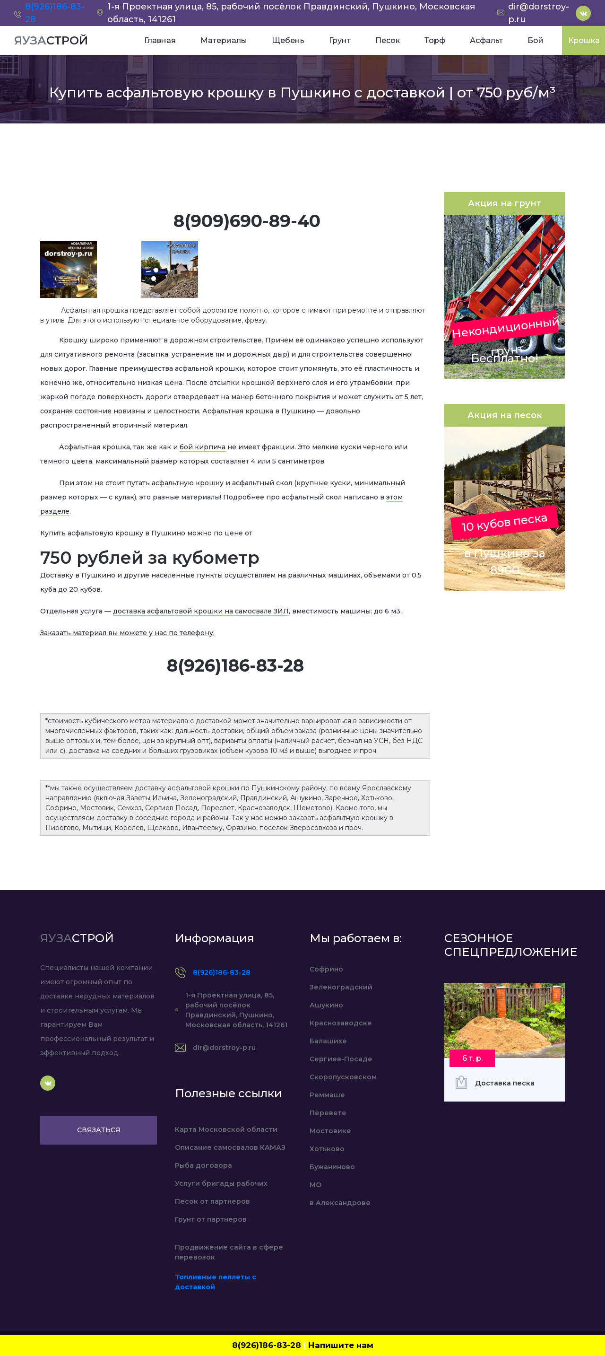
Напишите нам (340, 1345)
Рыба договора (203, 1165)
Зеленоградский (341, 987)
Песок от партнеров (212, 1201)
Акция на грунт (504, 203)
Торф (434, 40)
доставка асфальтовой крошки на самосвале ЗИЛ (201, 611)
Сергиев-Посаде (341, 1059)
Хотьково (327, 1149)
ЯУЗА (51, 40)
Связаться (99, 1130)
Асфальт (486, 40)
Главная (160, 40)
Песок (387, 40)
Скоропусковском (343, 1077)
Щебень (288, 40)
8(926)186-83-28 (222, 972)
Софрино (326, 969)
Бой (535, 40)
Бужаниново (332, 1167)
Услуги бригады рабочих (221, 1183)
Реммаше (327, 1095)
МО (315, 1185)
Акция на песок (504, 415)
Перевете (328, 1113)
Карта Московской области (226, 1129)
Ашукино (326, 1005)
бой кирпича (202, 447)
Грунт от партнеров (211, 1219)
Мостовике (330, 1131)
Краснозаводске (341, 1023)
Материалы (223, 40)
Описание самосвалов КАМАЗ (230, 1147)
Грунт (340, 40)
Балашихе (328, 1041)
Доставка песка (505, 1083)
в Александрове (340, 1203)
